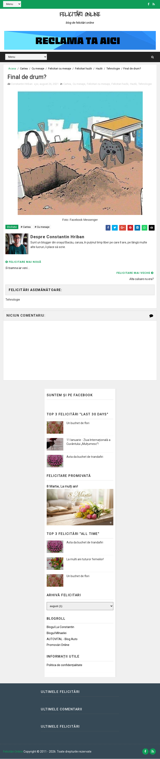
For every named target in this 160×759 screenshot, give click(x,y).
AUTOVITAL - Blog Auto (62, 639)
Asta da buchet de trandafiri (84, 457)
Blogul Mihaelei (56, 633)
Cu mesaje (38, 68)
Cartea (24, 68)
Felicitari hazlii (83, 68)
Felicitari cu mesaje (59, 68)
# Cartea (26, 227)
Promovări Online (58, 645)
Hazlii (99, 68)
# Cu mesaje (42, 227)
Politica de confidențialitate (64, 665)
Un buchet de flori (77, 423)
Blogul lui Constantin (60, 627)
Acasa (12, 68)
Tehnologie (113, 68)
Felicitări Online (80, 14)
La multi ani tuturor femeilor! (85, 559)
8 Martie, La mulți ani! (62, 487)
